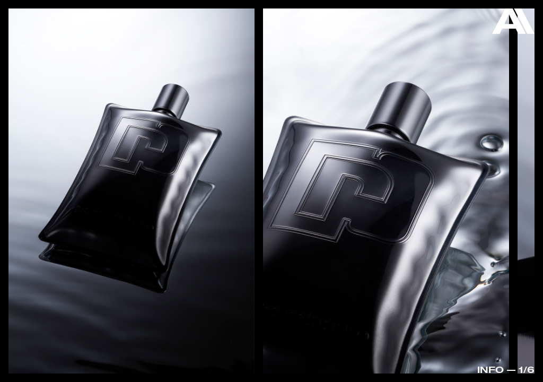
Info (490, 369)
